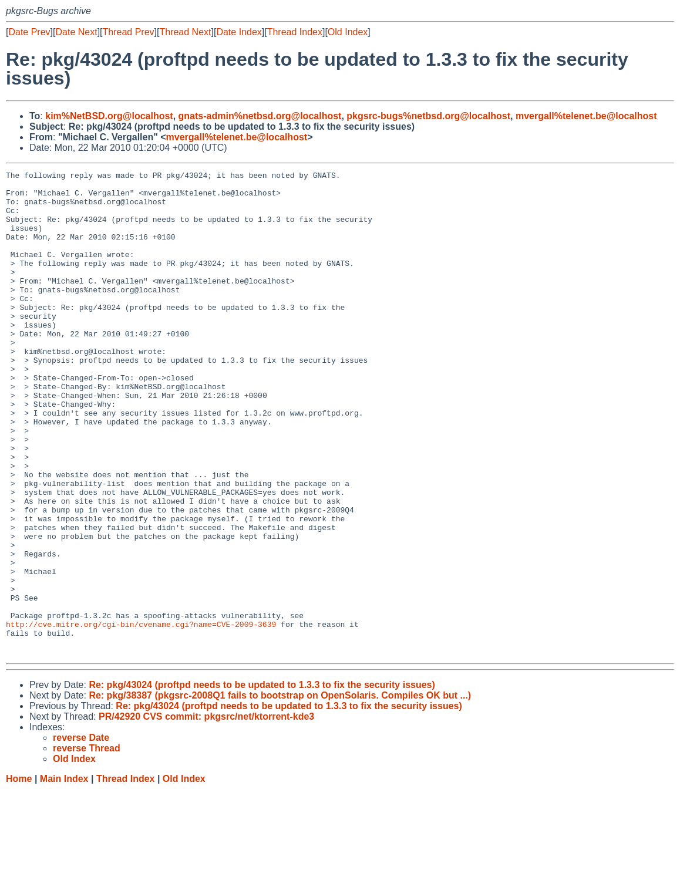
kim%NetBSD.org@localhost (109, 116)
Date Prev (29, 32)
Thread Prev (128, 32)
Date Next (76, 32)
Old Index (348, 32)
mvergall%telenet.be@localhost (586, 116)
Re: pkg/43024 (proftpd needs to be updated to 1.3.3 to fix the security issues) (262, 782)
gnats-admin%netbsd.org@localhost (260, 116)
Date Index (238, 32)
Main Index (64, 876)
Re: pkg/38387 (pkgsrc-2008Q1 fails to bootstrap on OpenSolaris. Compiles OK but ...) (280, 792)
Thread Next (185, 32)
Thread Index (294, 32)
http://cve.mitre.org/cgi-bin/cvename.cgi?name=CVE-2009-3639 (141, 715)
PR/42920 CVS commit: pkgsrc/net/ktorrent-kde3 (206, 813)
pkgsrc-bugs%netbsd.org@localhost (428, 116)
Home (19, 876)
